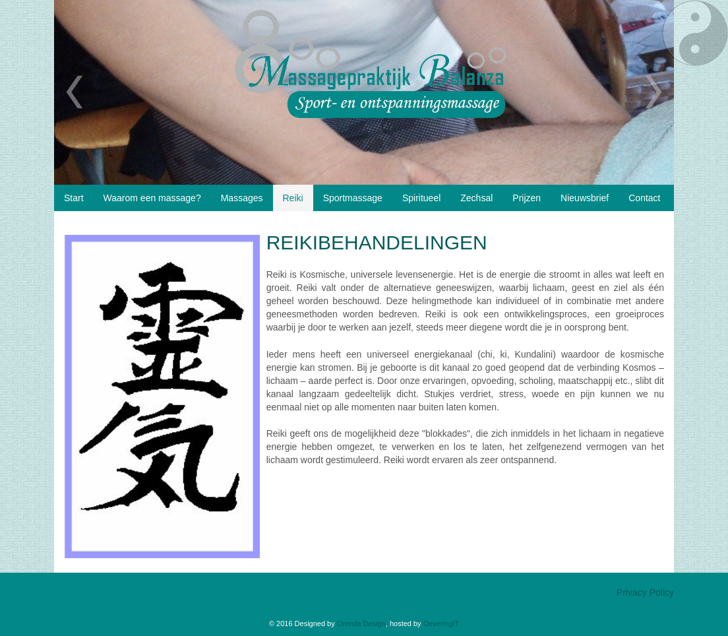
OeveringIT (441, 623)
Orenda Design (361, 623)
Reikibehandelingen (376, 242)
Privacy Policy (645, 592)
